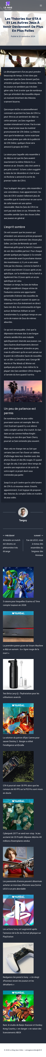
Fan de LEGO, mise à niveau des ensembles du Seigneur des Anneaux (34, 545)
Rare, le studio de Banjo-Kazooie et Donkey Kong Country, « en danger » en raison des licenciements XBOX (22, 1029)
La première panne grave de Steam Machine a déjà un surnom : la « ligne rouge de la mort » (23, 649)
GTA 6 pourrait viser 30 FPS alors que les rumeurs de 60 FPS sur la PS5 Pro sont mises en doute (23, 789)
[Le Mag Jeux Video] (8, 5)
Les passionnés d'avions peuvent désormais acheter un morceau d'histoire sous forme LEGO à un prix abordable (22, 885)
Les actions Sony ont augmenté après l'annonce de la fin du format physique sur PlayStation (22, 933)
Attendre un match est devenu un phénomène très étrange (12, 543)
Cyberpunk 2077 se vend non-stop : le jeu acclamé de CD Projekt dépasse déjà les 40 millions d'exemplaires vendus (22, 837)
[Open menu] (41, 5)
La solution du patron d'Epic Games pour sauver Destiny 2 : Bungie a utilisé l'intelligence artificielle (21, 741)
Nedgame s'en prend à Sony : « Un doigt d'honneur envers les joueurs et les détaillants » (21, 981)
